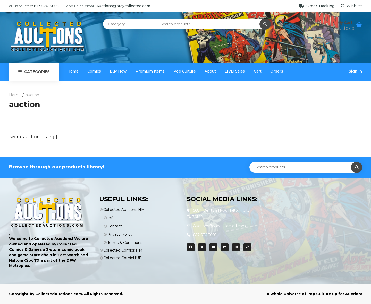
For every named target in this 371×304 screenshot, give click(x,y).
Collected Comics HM (122, 250)
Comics (94, 71)
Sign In (355, 71)
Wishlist (351, 6)
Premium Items (150, 71)
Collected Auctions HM (124, 209)
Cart (258, 71)
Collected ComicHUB (122, 258)
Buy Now (118, 71)
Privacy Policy (119, 234)
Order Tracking (317, 6)
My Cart (345, 22)
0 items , (340, 28)
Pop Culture (184, 71)
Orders (276, 71)
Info (111, 218)
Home (73, 71)
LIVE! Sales (235, 71)
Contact (114, 226)
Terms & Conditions (124, 242)
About (210, 71)
